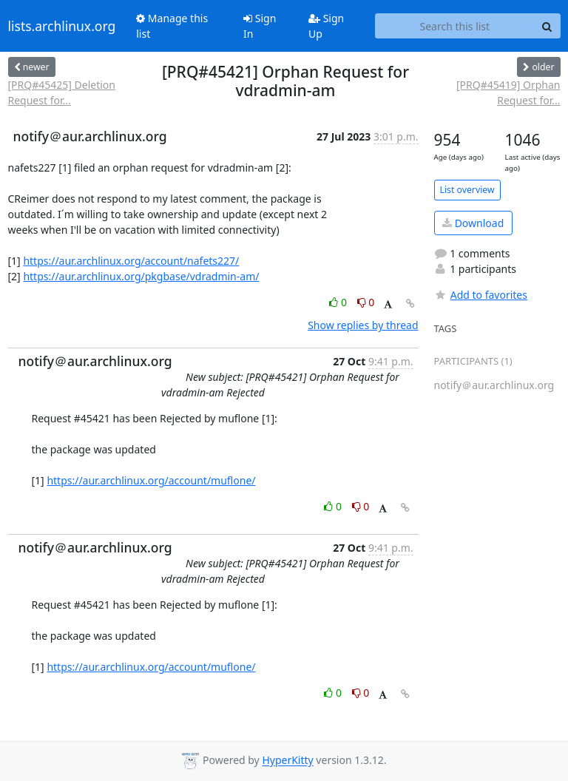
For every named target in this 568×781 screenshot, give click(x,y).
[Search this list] (454, 25)
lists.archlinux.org (62, 26)
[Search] (547, 25)
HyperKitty (287, 761)
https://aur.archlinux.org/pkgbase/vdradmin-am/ (141, 276)
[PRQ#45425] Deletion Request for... (61, 92)
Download (473, 223)
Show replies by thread (363, 325)
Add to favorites (480, 295)
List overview (467, 189)
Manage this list (172, 26)
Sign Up (326, 26)
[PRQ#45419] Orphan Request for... (508, 92)
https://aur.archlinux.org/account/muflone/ (151, 480)
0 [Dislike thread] (366, 302)
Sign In (259, 26)
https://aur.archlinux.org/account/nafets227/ (131, 261)
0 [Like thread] (339, 302)
